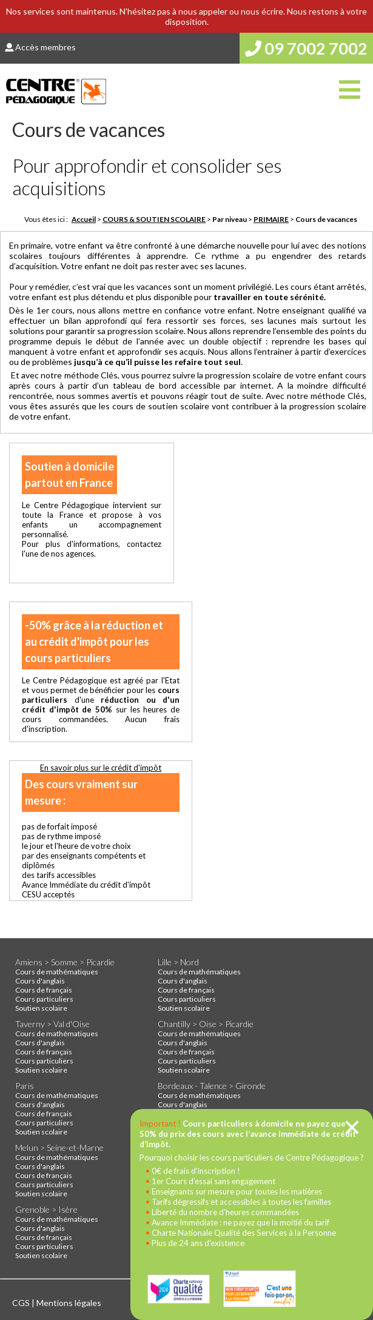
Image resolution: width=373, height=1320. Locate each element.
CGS (22, 1303)
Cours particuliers (44, 998)
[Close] (352, 1127)
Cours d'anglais (40, 980)
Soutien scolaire (41, 1008)
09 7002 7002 (306, 48)
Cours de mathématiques (56, 971)
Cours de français (43, 989)
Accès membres (40, 47)
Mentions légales (68, 1303)
